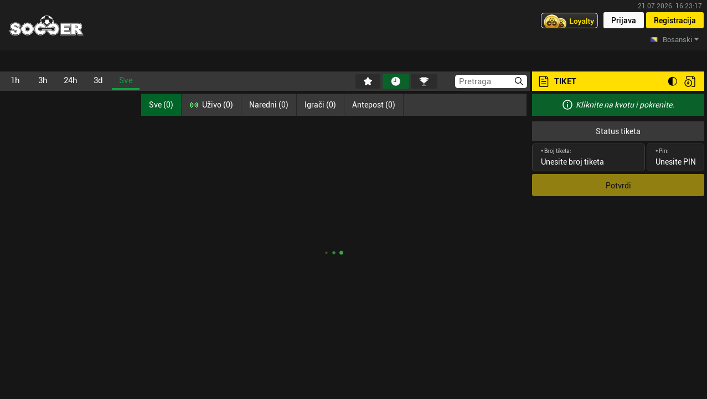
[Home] (46, 25)
